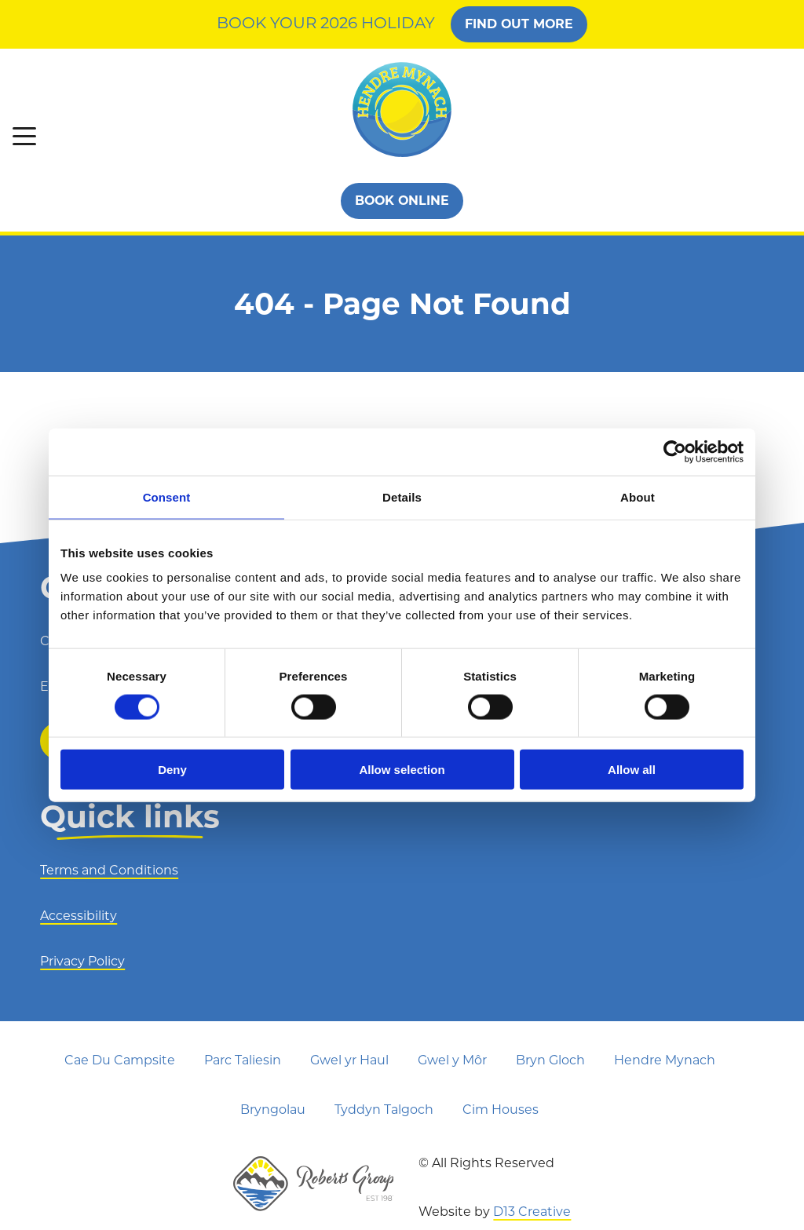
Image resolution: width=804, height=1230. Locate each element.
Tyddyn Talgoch (383, 1109)
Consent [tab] (167, 496)
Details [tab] (402, 496)
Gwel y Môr (452, 1060)
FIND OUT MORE (520, 23)
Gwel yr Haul (349, 1060)
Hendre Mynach (664, 1060)
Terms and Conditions (109, 870)
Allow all (632, 769)
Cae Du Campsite (119, 1060)
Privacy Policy (82, 961)
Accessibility (78, 915)
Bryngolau (272, 1109)
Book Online (402, 200)
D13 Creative (532, 1211)
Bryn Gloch (550, 1060)
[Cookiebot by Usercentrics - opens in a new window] (675, 451)
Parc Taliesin (242, 1060)
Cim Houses (500, 1109)
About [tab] (637, 496)
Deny (172, 769)
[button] (24, 136)
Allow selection (401, 769)
